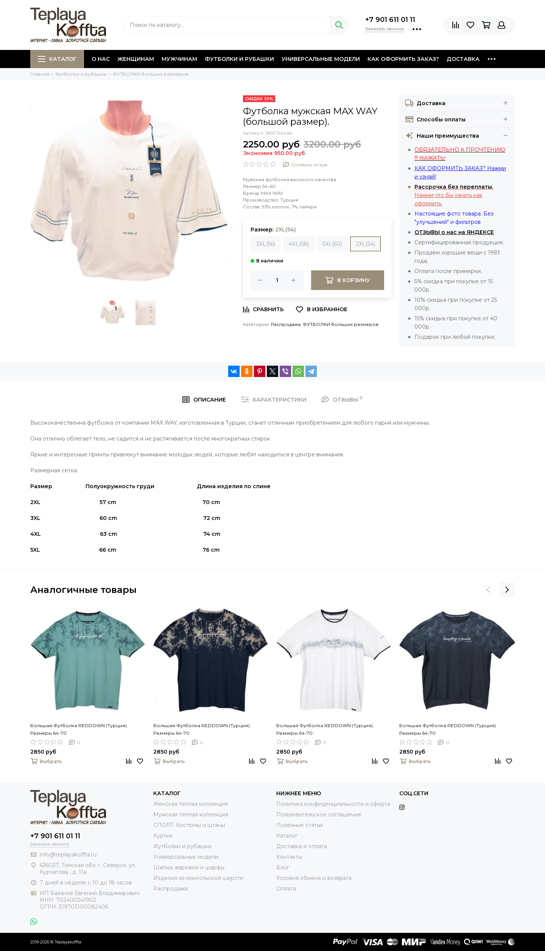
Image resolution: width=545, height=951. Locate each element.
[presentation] (488, 589)
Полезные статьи (299, 825)
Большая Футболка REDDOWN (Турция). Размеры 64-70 (79, 729)
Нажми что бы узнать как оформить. (453, 195)
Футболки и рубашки (239, 59)
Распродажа (286, 324)
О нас (101, 59)
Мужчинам (179, 59)
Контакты (289, 856)
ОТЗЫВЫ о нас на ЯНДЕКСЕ (454, 232)
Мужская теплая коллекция (190, 814)
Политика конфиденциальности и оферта (333, 804)
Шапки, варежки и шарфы (188, 867)
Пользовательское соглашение (318, 814)
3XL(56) (265, 243)
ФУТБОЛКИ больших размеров (340, 324)
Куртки (163, 835)
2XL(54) (365, 243)
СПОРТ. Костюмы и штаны (189, 825)
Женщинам (135, 59)
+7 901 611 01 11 (390, 20)
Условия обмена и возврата (314, 878)
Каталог (57, 59)
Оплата (286, 888)
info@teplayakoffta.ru (68, 854)
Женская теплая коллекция (190, 804)
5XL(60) (332, 243)
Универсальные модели (321, 59)
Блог (282, 867)
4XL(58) (299, 243)
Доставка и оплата (301, 846)
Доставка (463, 59)
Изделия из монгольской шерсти (198, 878)
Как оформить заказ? (403, 59)
